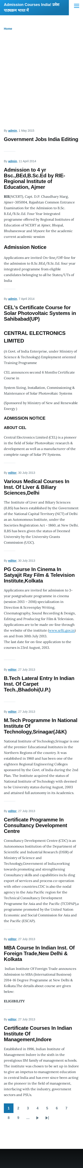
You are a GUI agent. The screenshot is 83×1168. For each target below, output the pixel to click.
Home (8, 28)
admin (12, 130)
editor (12, 472)
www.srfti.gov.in (62, 630)
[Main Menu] (76, 6)
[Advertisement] (41, 81)
